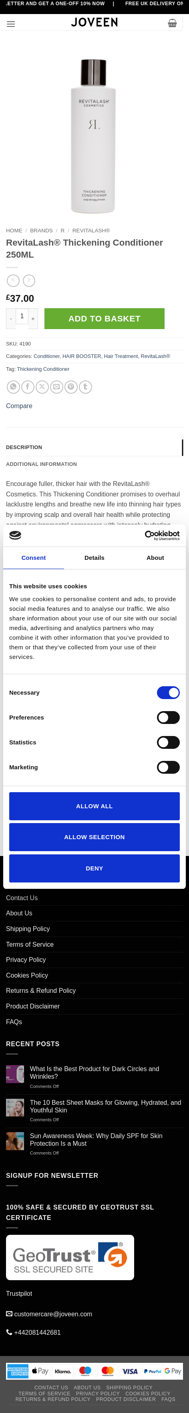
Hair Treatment (121, 356)
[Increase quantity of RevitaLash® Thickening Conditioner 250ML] (33, 318)
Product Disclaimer (33, 1006)
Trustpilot (19, 1293)
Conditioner (47, 356)
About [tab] (155, 557)
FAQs (14, 1022)
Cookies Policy (27, 975)
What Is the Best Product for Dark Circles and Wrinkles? (94, 1072)
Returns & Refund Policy (41, 990)
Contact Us (22, 898)
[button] (11, 24)
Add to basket (104, 318)
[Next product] (13, 280)
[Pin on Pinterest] (71, 387)
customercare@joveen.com (53, 1314)
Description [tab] (24, 447)
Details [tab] (94, 557)
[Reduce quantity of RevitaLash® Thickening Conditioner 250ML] (11, 318)
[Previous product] (29, 280)
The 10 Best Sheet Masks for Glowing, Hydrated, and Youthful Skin (105, 1106)
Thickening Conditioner (43, 369)
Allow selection (94, 837)
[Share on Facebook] (27, 387)
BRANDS (41, 231)
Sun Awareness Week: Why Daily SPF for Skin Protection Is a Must (96, 1139)
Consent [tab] (34, 557)
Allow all (94, 806)
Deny (94, 868)
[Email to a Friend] (56, 387)
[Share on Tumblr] (85, 387)
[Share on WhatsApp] (13, 387)
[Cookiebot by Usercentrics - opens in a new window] (145, 536)
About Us (19, 913)
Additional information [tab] (41, 464)
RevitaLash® (91, 231)
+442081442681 (37, 1332)
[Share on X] (42, 387)
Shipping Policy (28, 928)
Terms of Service (30, 944)
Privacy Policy (26, 959)
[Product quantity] (22, 316)
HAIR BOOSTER (81, 356)
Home (14, 231)
